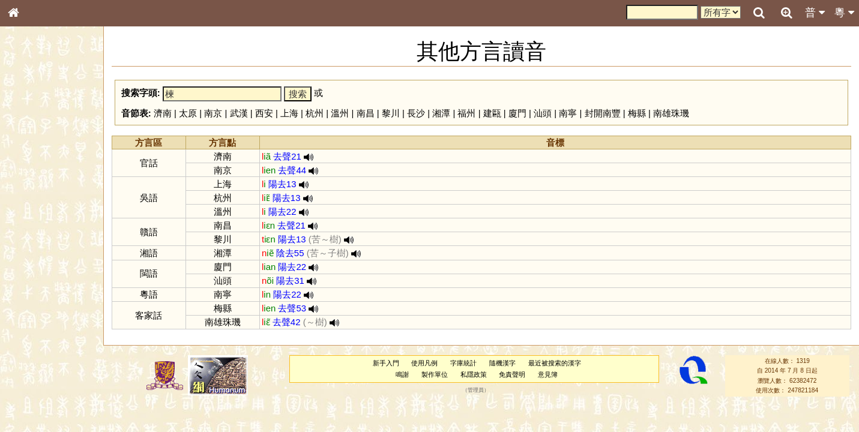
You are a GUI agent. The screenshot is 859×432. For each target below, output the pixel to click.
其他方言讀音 (36, 344)
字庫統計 (463, 363)
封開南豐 (603, 113)
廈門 (517, 113)
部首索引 (29, 161)
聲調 (57, 321)
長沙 (416, 113)
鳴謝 (402, 374)
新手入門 (386, 363)
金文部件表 (33, 195)
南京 (213, 113)
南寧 (568, 113)
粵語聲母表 (33, 250)
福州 (466, 113)
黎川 (391, 113)
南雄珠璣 (671, 113)
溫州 (340, 113)
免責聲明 (512, 374)
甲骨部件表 (33, 183)
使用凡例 (424, 363)
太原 (188, 113)
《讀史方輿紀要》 (44, 388)
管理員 (476, 391)
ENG (52, 132)
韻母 (41, 321)
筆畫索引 (29, 172)
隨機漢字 (502, 363)
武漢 (239, 113)
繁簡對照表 (33, 411)
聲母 (24, 321)
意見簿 (548, 374)
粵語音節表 (33, 239)
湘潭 (441, 113)
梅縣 (637, 113)
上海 (289, 113)
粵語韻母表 (33, 262)
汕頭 (543, 113)
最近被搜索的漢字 (554, 363)
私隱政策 (473, 374)
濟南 (163, 113)
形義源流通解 (36, 207)
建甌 (492, 113)
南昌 (366, 113)
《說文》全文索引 (44, 377)
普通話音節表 (36, 333)
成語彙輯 (29, 399)
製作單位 (434, 374)
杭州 (315, 113)
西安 (264, 113)
